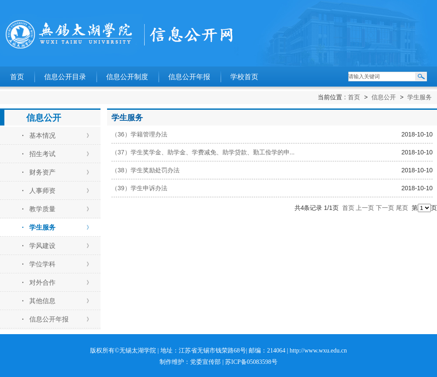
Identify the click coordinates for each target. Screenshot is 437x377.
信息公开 (383, 97)
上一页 (365, 207)
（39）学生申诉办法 (139, 188)
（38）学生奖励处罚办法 (145, 170)
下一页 (385, 207)
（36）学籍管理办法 (139, 134)
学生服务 (419, 97)
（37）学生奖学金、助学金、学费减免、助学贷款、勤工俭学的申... (203, 152)
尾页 (402, 207)
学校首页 (244, 76)
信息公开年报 (189, 76)
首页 (17, 76)
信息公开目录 (65, 76)
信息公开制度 (127, 76)
